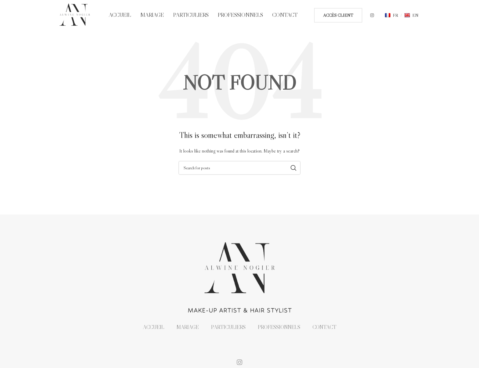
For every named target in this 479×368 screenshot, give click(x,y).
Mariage (188, 327)
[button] (391, 15)
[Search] (239, 168)
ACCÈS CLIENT (338, 15)
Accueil (153, 327)
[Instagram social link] (372, 15)
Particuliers (228, 327)
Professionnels (279, 327)
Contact (324, 327)
